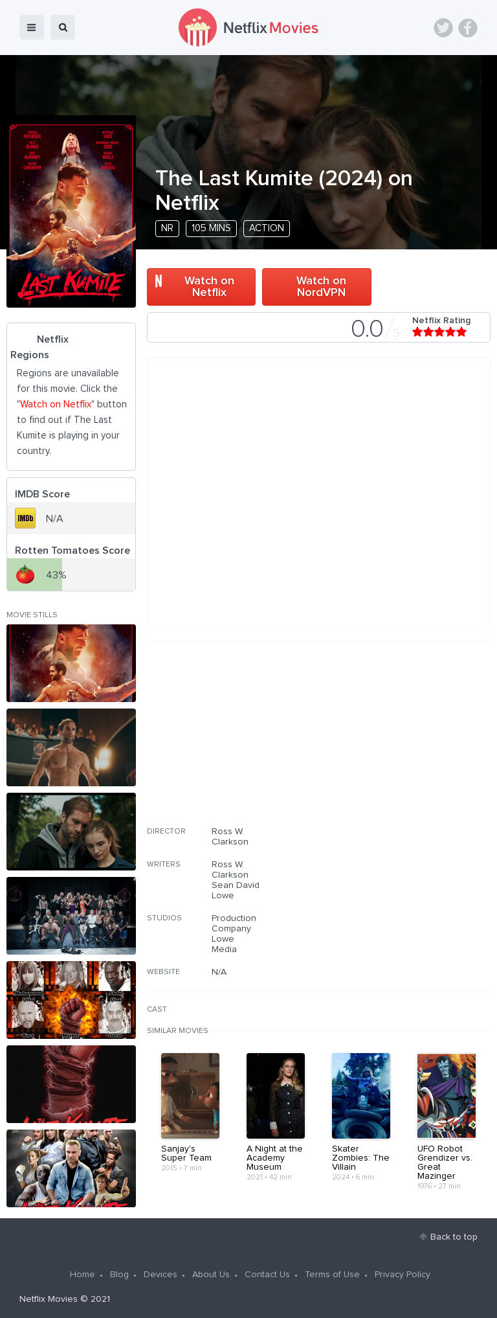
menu (31, 27)
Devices (160, 1274)
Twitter (443, 28)
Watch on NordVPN (321, 287)
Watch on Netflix (209, 287)
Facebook (468, 28)
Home (82, 1274)
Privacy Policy (402, 1274)
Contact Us (267, 1274)
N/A (219, 972)
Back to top (454, 1237)
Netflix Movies (48, 1299)
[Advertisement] (393, 742)
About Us (211, 1274)
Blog (119, 1274)
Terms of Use (332, 1274)
